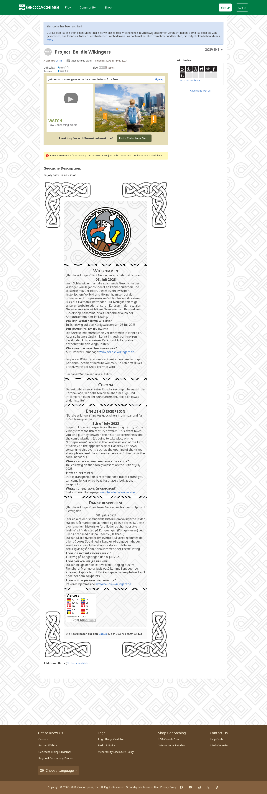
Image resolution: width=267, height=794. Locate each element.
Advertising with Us (200, 90)
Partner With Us (47, 745)
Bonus (103, 634)
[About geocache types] (48, 51)
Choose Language (59, 770)
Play (68, 7)
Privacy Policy (168, 787)
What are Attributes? (190, 80)
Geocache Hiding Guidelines (55, 752)
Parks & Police (107, 745)
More (50, 39)
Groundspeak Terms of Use (142, 787)
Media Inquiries (219, 745)
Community (88, 7)
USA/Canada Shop (169, 739)
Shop (108, 7)
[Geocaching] (39, 7)
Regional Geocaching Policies (55, 758)
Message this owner (81, 60)
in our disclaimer (153, 155)
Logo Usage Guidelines (112, 739)
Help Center (217, 739)
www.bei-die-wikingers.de (116, 352)
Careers (43, 739)
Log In (242, 7)
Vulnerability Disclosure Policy (116, 752)
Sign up (225, 7)
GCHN (58, 60)
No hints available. (78, 663)
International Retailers (172, 745)
